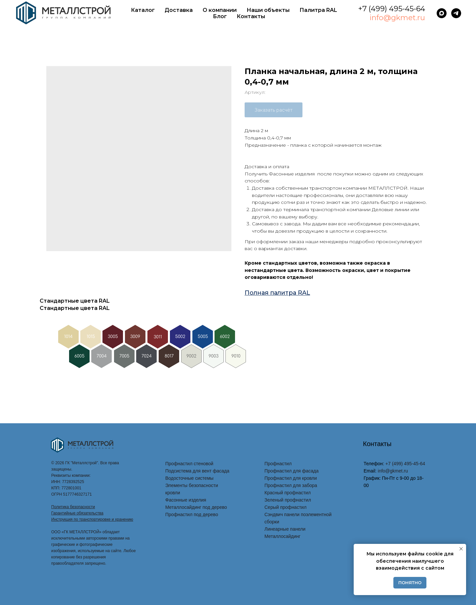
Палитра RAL (318, 10)
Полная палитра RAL (277, 292)
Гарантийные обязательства (77, 513)
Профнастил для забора (290, 485)
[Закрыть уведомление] (461, 549)
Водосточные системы (189, 478)
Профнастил (278, 463)
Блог (220, 16)
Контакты (251, 16)
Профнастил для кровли (290, 478)
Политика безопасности (73, 507)
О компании (220, 10)
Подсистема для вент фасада (197, 470)
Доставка (179, 10)
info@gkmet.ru (397, 17)
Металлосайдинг (282, 536)
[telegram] (456, 13)
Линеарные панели (284, 529)
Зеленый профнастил (287, 500)
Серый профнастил (285, 507)
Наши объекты (268, 10)
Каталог (143, 10)
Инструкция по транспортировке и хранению (92, 519)
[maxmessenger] (442, 13)
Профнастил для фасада (291, 470)
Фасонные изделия (185, 500)
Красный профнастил (287, 492)
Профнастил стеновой (189, 463)
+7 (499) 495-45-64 (391, 8)
